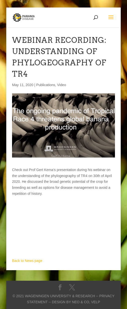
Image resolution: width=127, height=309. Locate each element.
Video (61, 85)
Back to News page (27, 261)
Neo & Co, (81, 302)
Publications (45, 85)
